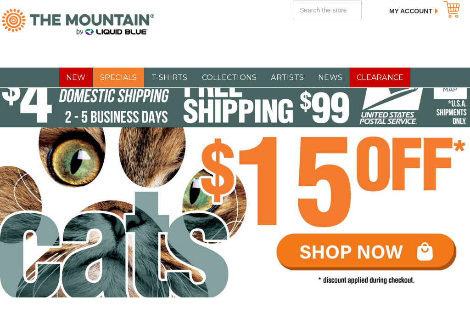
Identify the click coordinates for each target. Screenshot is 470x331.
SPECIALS (118, 77)
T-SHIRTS (169, 77)
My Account (410, 11)
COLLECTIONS (229, 77)
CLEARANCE (380, 77)
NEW (76, 77)
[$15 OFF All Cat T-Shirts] (235, 212)
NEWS (330, 77)
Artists (287, 77)
